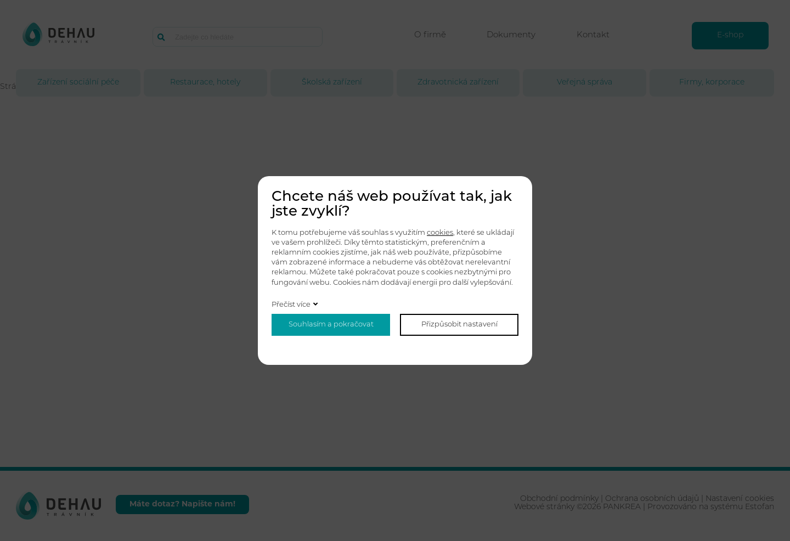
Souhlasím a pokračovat (331, 324)
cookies (440, 232)
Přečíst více (291, 304)
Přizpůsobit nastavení (459, 324)
